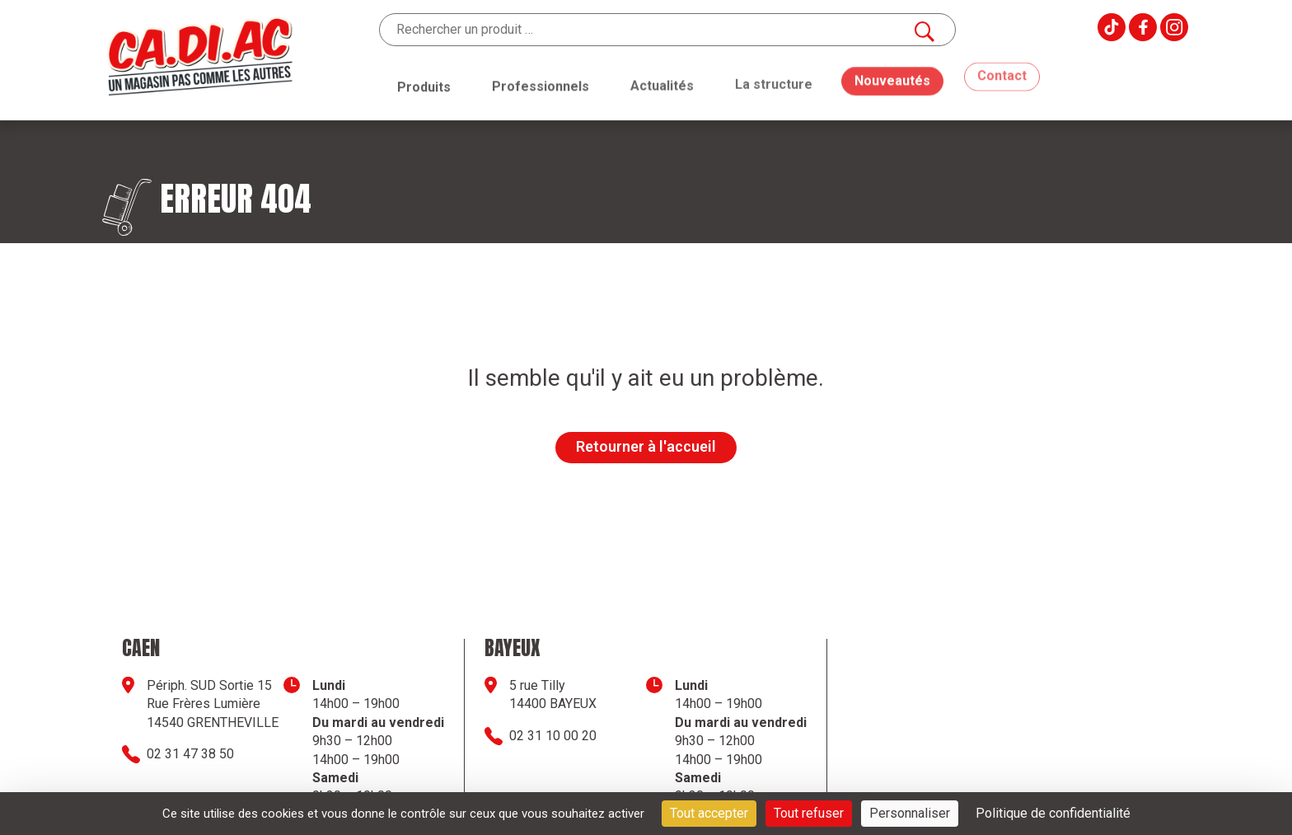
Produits (424, 86)
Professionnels (540, 85)
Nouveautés (892, 69)
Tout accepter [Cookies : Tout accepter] (709, 813)
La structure (773, 79)
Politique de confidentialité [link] (1053, 813)
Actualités (662, 83)
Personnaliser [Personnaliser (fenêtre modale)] (909, 813)
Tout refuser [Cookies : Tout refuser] (809, 813)
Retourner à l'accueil (646, 446)
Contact (1002, 63)
